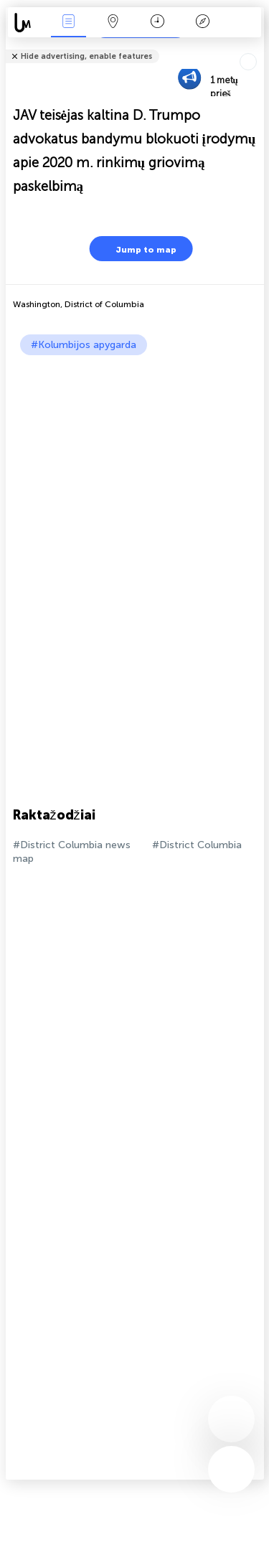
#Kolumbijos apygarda (83, 345)
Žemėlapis (113, 23)
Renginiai (68, 23)
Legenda (202, 23)
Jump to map (137, 248)
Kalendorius (157, 23)
